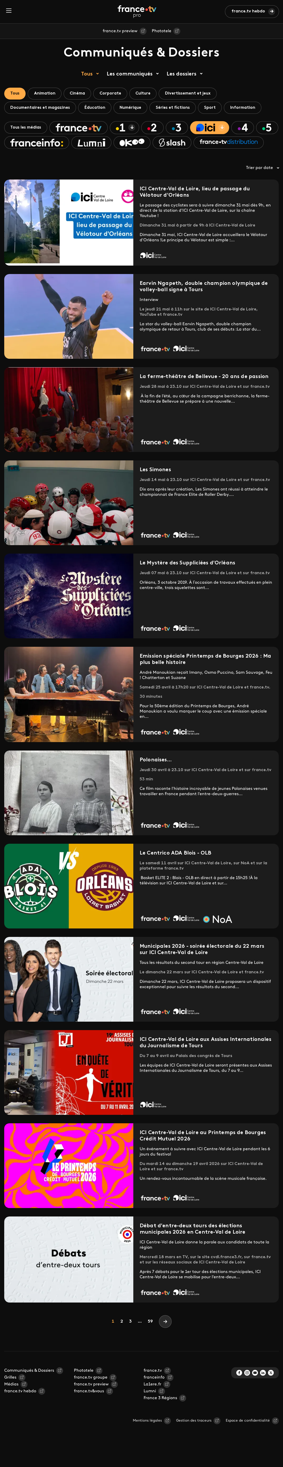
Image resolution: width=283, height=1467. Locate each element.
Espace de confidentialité (248, 1437)
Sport (215, 108)
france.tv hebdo (248, 11)
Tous (87, 74)
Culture (148, 94)
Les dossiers (181, 74)
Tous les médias (27, 128)
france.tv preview (120, 31)
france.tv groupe (90, 1394)
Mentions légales (147, 1437)
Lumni (150, 1407)
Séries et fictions (177, 108)
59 (150, 1338)
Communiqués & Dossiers (29, 1387)
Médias (11, 1401)
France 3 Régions (160, 1414)
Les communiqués (130, 74)
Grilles (10, 1394)
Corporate (114, 94)
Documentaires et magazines (41, 108)
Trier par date (262, 184)
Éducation (96, 108)
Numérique (133, 108)
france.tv (153, 1387)
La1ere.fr (152, 1401)
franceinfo (154, 1394)
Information (249, 108)
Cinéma (80, 94)
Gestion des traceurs (193, 1437)
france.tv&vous (89, 1407)
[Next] (165, 1338)
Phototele (161, 31)
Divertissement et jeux (194, 94)
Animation (46, 94)
